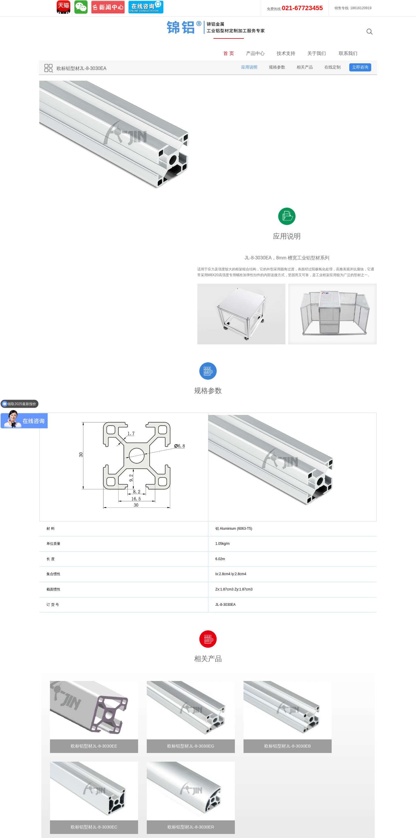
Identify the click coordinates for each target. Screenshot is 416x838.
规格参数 (274, 45)
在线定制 (330, 45)
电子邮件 (228, 731)
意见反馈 (228, 739)
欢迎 (140, 723)
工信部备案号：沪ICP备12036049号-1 (213, 812)
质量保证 (61, 756)
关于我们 (318, 31)
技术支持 (287, 31)
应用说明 (247, 45)
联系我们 (346, 31)
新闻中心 (61, 764)
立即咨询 (358, 45)
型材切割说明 (148, 747)
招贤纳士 (61, 772)
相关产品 (302, 45)
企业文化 (61, 739)
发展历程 (61, 747)
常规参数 (144, 739)
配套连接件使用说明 (154, 764)
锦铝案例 (61, 723)
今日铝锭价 (322, 812)
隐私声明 (297, 812)
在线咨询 (228, 723)
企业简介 (61, 731)
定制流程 (144, 772)
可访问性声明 (351, 812)
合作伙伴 (61, 780)
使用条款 (275, 812)
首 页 (226, 31)
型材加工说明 (148, 756)
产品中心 (257, 31)
